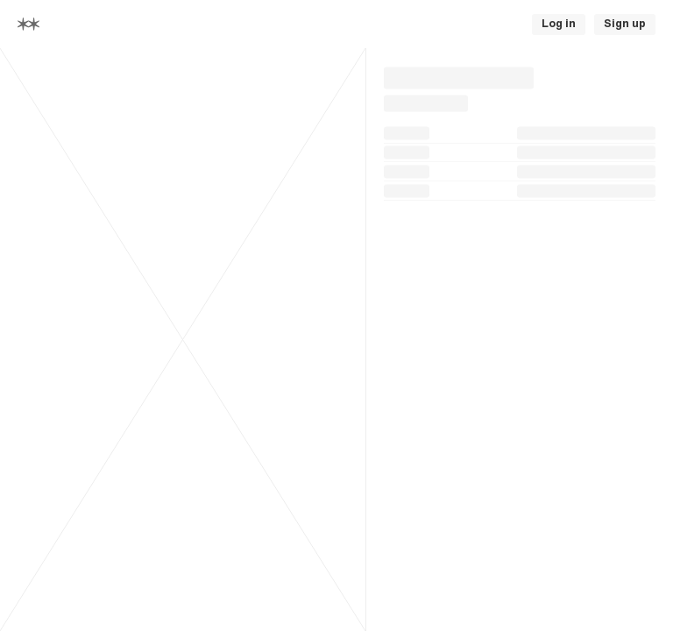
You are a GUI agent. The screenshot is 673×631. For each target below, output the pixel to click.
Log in (559, 24)
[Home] (28, 24)
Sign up (625, 24)
